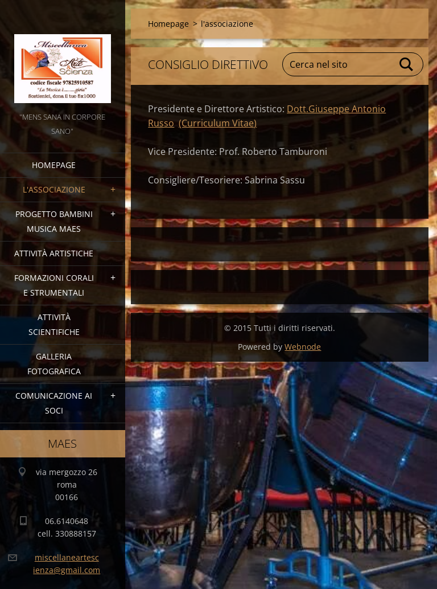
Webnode (303, 346)
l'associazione (54, 189)
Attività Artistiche (53, 253)
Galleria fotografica (54, 364)
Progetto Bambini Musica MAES (54, 221)
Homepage (54, 164)
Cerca (406, 64)
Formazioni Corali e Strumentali (54, 285)
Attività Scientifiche (54, 324)
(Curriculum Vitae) (218, 123)
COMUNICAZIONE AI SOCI (53, 403)
